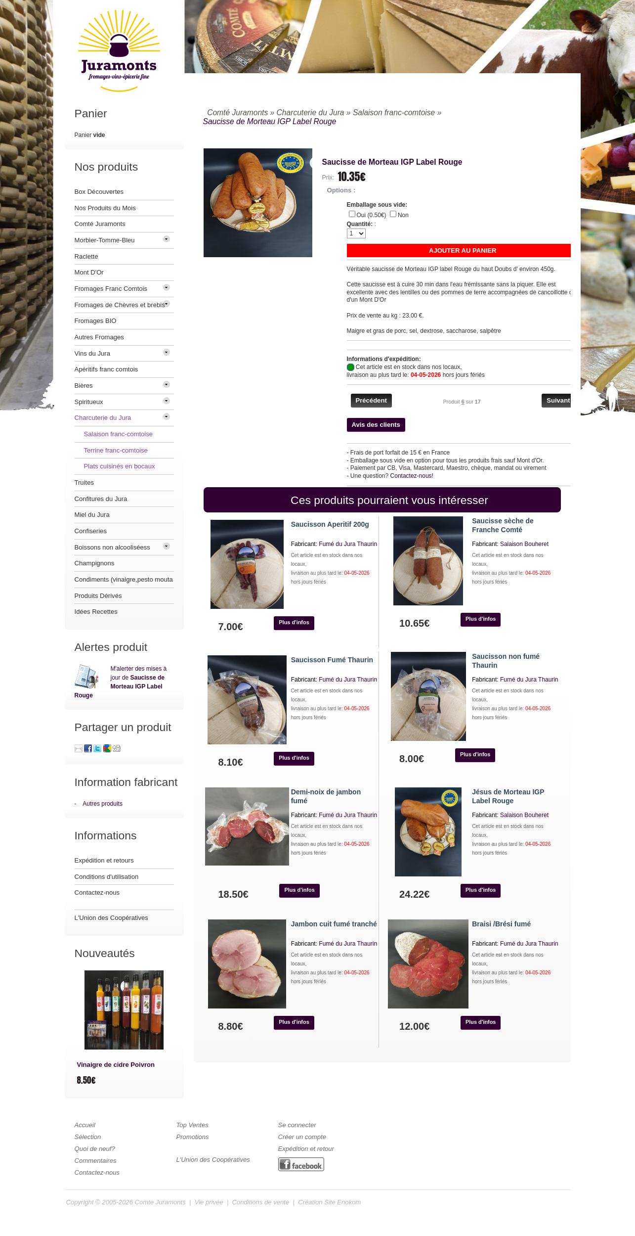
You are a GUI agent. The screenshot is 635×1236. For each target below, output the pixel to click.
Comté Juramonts (237, 112)
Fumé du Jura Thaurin (348, 544)
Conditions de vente (261, 1202)
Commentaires (96, 1160)
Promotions (192, 1137)
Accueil (85, 1125)
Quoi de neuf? (95, 1148)
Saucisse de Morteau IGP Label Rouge (270, 121)
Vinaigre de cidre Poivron (116, 1064)
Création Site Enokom (329, 1202)
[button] (463, 250)
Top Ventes (192, 1125)
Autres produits (103, 803)
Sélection (88, 1137)
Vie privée (209, 1202)
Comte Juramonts (160, 1202)
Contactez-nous (97, 892)
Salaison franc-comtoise (394, 112)
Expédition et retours (104, 860)
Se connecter (297, 1125)
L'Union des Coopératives (111, 917)
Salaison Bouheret (524, 544)
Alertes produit (111, 647)
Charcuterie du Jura (310, 112)
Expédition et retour (306, 1148)
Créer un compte (302, 1137)
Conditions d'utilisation (107, 876)
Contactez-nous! (411, 475)
